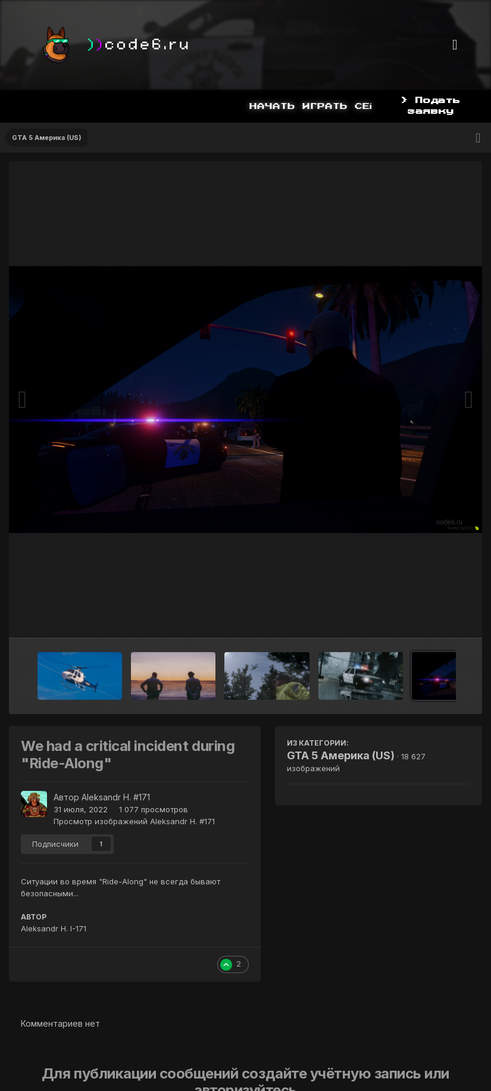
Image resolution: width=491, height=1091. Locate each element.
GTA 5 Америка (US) (341, 755)
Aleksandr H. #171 (116, 797)
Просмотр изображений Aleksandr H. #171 (134, 821)
